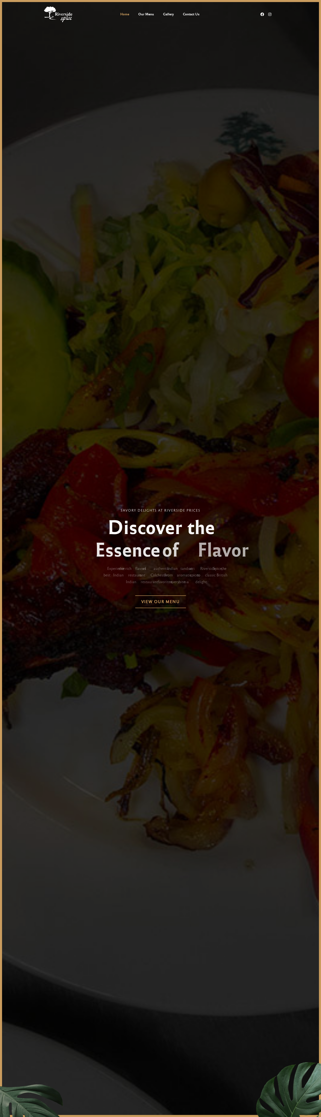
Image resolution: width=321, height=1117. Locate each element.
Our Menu (146, 14)
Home (124, 14)
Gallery (168, 14)
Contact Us (191, 14)
